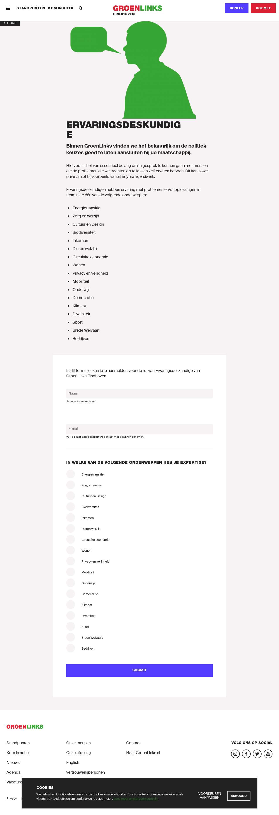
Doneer (237, 8)
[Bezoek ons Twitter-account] (257, 753)
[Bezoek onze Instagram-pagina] (235, 753)
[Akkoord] (238, 796)
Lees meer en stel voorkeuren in (136, 799)
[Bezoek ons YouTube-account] (268, 753)
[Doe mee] (263, 8)
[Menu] (8, 8)
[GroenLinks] (139, 8)
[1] (10, 23)
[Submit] (139, 670)
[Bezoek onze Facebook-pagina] (246, 753)
